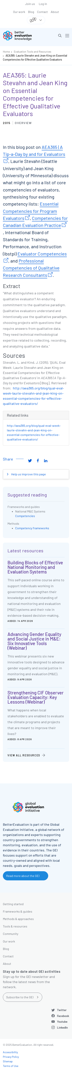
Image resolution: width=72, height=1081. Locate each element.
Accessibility (10, 1052)
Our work (19, 12)
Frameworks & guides (17, 911)
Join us (30, 4)
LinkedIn (62, 1027)
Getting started (13, 904)
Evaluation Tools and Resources (32, 51)
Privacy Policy (11, 1056)
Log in (43, 4)
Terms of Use (10, 1065)
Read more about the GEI (23, 876)
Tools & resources (15, 926)
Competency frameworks (32, 528)
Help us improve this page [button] (28, 474)
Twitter (62, 1010)
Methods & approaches (18, 919)
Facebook (63, 1016)
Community (10, 933)
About (55, 12)
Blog (31, 12)
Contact (42, 12)
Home (6, 51)
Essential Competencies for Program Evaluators (31, 211)
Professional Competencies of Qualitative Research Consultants (31, 268)
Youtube (62, 1021)
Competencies (25, 516)
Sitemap (8, 1061)
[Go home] (21, 35)
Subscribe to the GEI (20, 997)
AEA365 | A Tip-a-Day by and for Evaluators (34, 150)
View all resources (23, 755)
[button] (60, 35)
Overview (23, 123)
